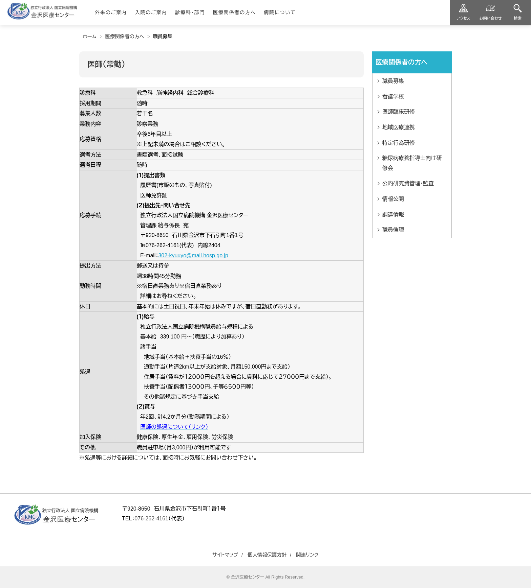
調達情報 (393, 214)
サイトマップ (225, 555)
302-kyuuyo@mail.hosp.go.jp (193, 255)
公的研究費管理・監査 (408, 183)
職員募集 (393, 81)
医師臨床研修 (398, 112)
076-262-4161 (151, 518)
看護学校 (393, 96)
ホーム (90, 36)
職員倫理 (393, 230)
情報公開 (393, 199)
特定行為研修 (398, 143)
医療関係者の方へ (124, 36)
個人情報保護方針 (267, 555)
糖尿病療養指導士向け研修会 (412, 163)
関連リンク (307, 555)
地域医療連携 (398, 127)
